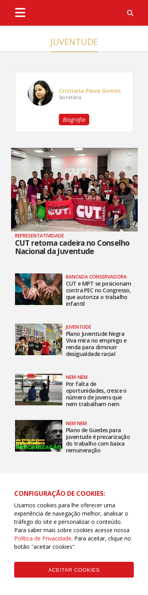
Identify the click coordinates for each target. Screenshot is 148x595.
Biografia (74, 119)
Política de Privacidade (42, 538)
